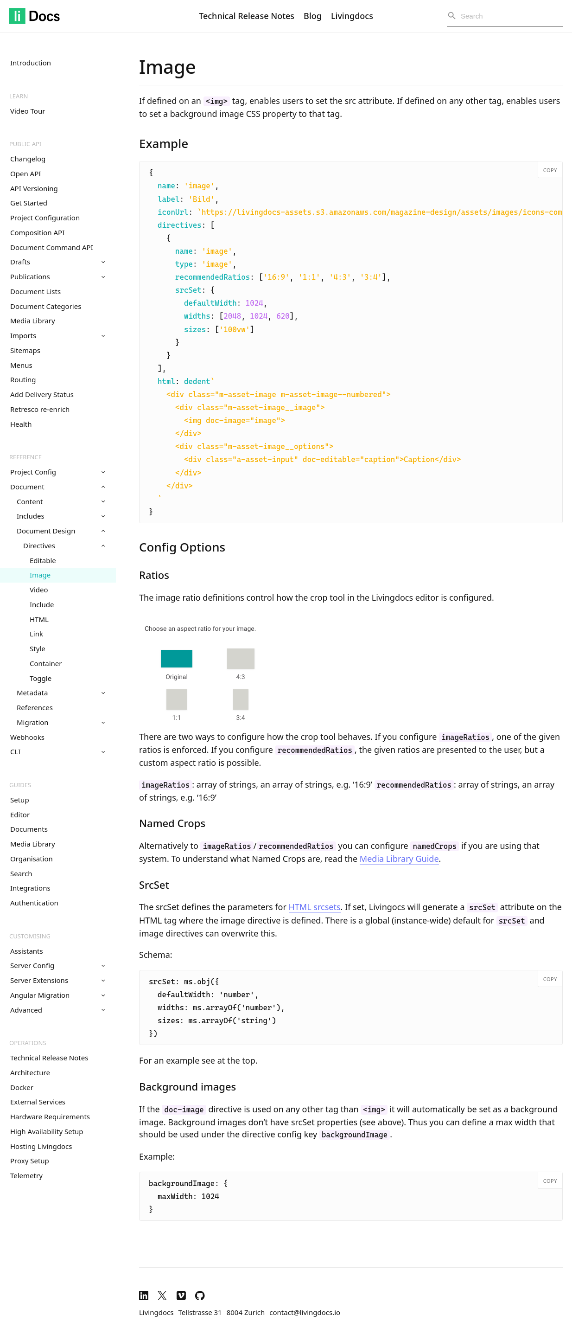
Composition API (37, 232)
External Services (37, 1101)
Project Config (57, 471)
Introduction (30, 62)
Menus (21, 365)
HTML (39, 619)
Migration (61, 722)
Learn (18, 96)
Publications (57, 276)
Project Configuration (45, 217)
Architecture (30, 1072)
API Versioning (34, 188)
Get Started (28, 202)
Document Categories (45, 306)
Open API (25, 173)
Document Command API (51, 247)
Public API (25, 144)
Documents (29, 829)
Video (39, 589)
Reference (25, 457)
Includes (61, 515)
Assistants (26, 951)
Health (21, 424)
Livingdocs (352, 15)
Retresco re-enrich (40, 409)
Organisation (31, 858)
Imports (57, 335)
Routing (23, 379)
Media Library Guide (399, 858)
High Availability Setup (46, 1131)
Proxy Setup (29, 1160)
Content (61, 501)
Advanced (57, 1009)
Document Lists (35, 291)
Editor (20, 814)
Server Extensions (57, 980)
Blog (313, 15)
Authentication (34, 902)
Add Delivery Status (42, 394)
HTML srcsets (315, 906)
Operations (27, 1043)
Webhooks (27, 737)
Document (57, 486)
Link (36, 633)
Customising (30, 936)
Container (46, 663)
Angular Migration (57, 995)
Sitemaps (25, 350)
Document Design (61, 530)
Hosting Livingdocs (41, 1146)
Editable (43, 560)
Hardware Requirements (50, 1116)
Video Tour (27, 110)
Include (42, 604)
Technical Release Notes (246, 15)
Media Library (32, 320)
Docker (21, 1087)
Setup (19, 799)
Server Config (57, 965)
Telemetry (26, 1175)
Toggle (40, 678)
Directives (64, 545)
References (35, 707)
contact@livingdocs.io (304, 1312)
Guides (20, 785)
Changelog (27, 158)
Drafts (57, 261)
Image (40, 574)
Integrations (30, 887)
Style (37, 648)
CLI (57, 751)
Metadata (61, 692)
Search (21, 873)
